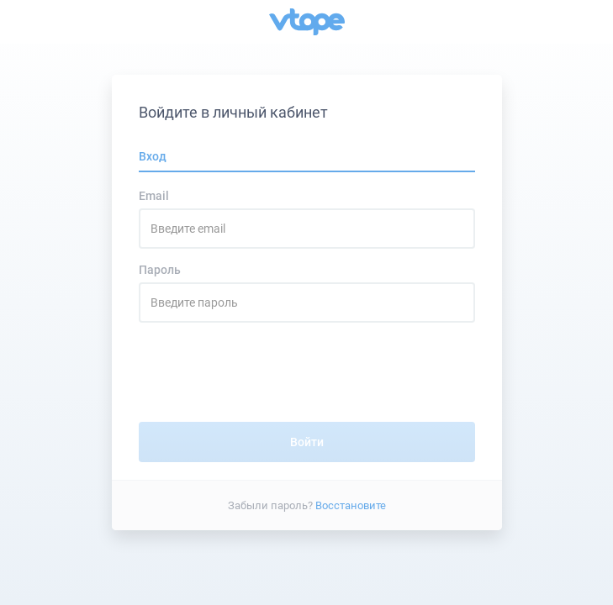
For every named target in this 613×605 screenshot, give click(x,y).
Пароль (160, 269)
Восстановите (350, 504)
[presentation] (307, 372)
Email (154, 196)
